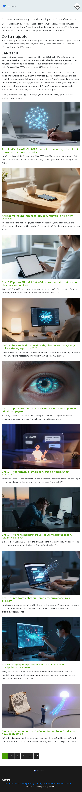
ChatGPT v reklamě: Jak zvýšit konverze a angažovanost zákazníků (35, 473)
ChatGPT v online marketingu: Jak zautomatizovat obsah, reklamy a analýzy (37, 536)
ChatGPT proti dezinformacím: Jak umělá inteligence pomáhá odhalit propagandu (39, 410)
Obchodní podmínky (17, 783)
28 (36, 756)
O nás (4, 783)
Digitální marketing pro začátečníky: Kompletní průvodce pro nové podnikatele (39, 732)
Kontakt (68, 783)
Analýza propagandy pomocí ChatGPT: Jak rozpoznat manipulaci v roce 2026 (34, 666)
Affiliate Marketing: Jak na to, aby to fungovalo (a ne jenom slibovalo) (37, 217)
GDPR (61, 783)
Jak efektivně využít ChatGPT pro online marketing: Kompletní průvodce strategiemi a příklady (40, 150)
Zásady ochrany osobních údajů (43, 783)
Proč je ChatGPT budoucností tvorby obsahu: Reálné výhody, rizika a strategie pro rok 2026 (38, 347)
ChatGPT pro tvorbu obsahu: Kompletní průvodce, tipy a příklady (36, 599)
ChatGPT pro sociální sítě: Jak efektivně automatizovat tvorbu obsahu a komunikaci (39, 284)
